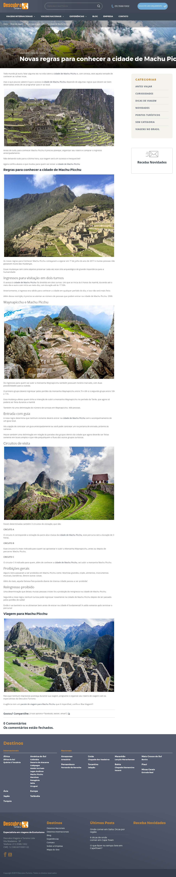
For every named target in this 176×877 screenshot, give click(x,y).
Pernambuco (68, 764)
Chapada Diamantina (124, 768)
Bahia (118, 764)
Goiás (91, 756)
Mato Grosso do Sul (152, 756)
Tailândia (35, 796)
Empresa (108, 16)
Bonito (145, 760)
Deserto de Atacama (39, 762)
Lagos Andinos (37, 771)
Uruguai (34, 786)
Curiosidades (144, 93)
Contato (123, 16)
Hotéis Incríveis (37, 768)
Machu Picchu (36, 774)
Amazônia (65, 760)
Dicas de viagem (16, 24)
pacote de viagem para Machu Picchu (38, 704)
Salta (32, 783)
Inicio (5, 24)
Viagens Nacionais (52, 16)
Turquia (7, 801)
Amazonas (66, 756)
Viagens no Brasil (147, 129)
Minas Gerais (148, 770)
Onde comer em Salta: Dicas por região (107, 830)
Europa (34, 791)
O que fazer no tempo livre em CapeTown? (106, 847)
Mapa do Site (53, 850)
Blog (95, 16)
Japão (6, 796)
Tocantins (93, 764)
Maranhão (120, 756)
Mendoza (34, 777)
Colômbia (34, 760)
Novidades (142, 107)
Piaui (144, 764)
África (6, 756)
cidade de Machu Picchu (65, 73)
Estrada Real (147, 772)
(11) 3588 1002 (122, 6)
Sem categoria (145, 122)
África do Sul (9, 760)
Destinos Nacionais (56, 828)
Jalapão (91, 768)
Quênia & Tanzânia (12, 762)
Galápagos (35, 765)
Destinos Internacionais (58, 832)
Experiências (78, 16)
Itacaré (118, 770)
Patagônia (35, 780)
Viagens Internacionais (20, 16)
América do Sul (38, 756)
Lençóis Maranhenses (125, 760)
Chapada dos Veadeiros (99, 760)
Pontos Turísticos (147, 115)
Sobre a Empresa (55, 846)
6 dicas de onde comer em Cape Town (102, 838)
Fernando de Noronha (71, 768)
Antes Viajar (143, 86)
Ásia (5, 791)
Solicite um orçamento (153, 6)
